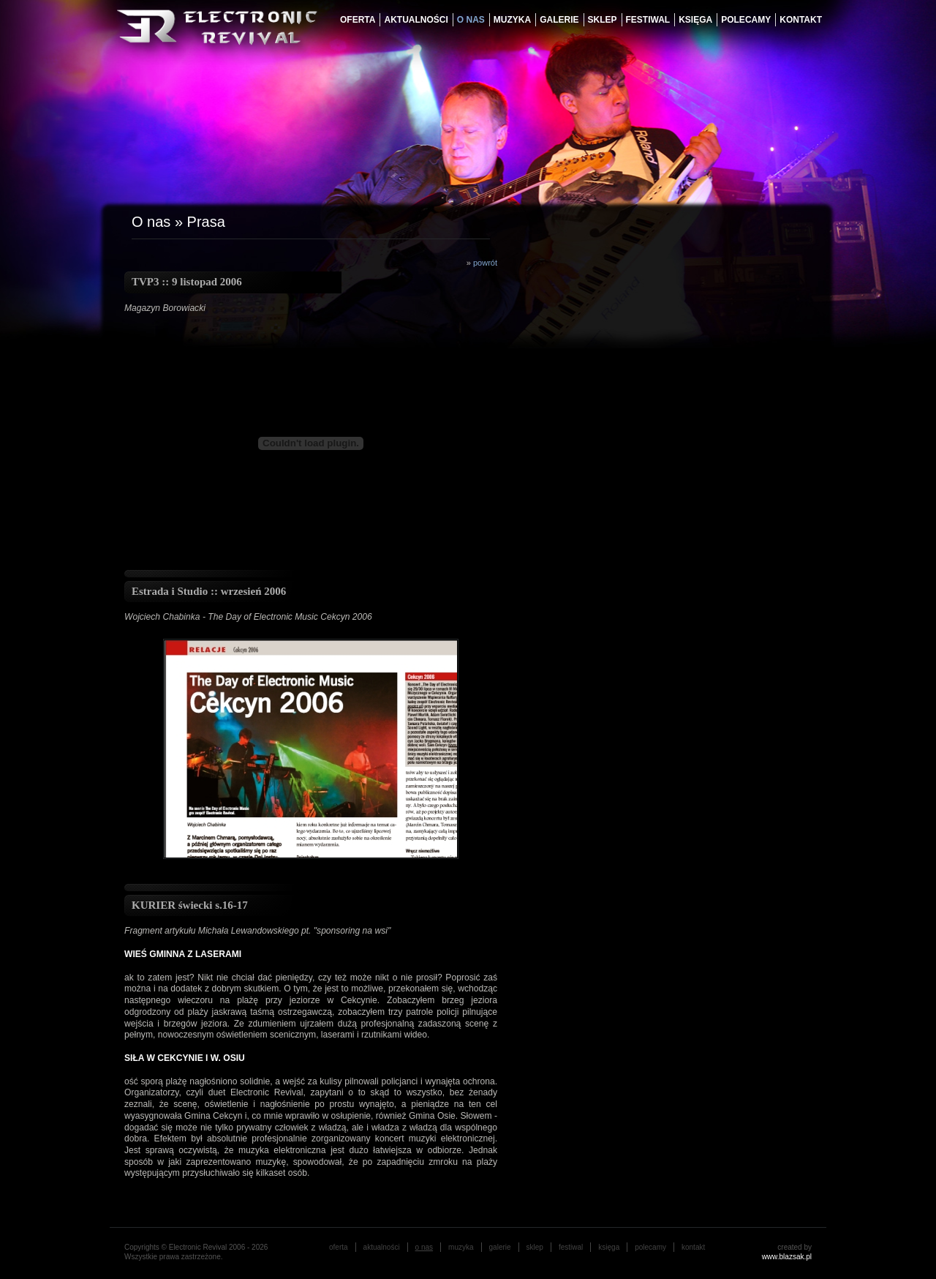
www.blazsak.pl (787, 1257)
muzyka (512, 20)
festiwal (648, 20)
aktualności (416, 20)
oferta (357, 20)
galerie (559, 20)
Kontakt (801, 20)
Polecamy (746, 20)
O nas (151, 222)
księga (695, 20)
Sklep (602, 20)
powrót (485, 262)
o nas (471, 20)
